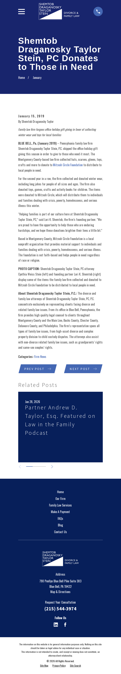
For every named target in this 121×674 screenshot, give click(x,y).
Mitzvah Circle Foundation (68, 165)
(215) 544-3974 (60, 609)
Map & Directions (60, 592)
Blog (60, 525)
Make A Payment (60, 512)
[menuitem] (44, 665)
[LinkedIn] (56, 625)
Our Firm (60, 498)
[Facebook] (65, 625)
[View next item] (52, 466)
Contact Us (60, 532)
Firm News (40, 356)
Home (60, 492)
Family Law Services (60, 505)
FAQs (60, 518)
